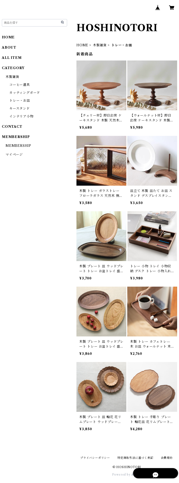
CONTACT (12, 126)
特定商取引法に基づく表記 (135, 458)
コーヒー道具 (19, 85)
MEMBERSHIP (18, 146)
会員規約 (167, 458)
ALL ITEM (11, 58)
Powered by (127, 474)
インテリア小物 (21, 116)
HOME (82, 45)
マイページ (14, 154)
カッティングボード (24, 93)
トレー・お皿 (19, 100)
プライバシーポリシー (95, 458)
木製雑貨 (100, 45)
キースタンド (19, 108)
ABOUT (9, 47)
